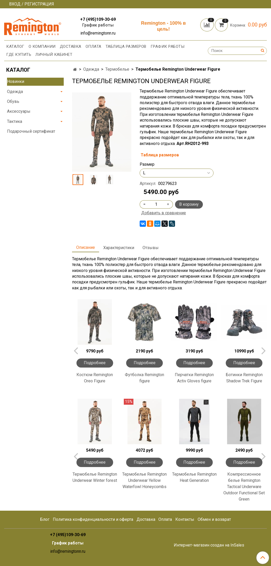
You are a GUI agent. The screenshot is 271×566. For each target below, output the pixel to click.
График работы (98, 25)
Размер (147, 164)
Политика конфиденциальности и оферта (93, 519)
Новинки (15, 81)
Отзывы (151, 247)
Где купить (18, 54)
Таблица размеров (126, 46)
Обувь (13, 101)
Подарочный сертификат (31, 131)
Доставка (70, 46)
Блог (44, 519)
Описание (85, 247)
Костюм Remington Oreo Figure (94, 377)
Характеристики (118, 247)
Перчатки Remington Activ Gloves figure (194, 377)
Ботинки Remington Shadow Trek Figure (244, 377)
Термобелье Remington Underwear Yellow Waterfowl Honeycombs (144, 480)
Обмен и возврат (214, 519)
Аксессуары (18, 111)
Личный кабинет (53, 54)
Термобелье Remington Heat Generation (194, 477)
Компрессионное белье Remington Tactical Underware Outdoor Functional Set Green (244, 487)
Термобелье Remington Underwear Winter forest (95, 477)
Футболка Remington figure (144, 377)
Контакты (184, 519)
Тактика (14, 121)
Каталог (15, 46)
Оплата (93, 46)
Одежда (91, 69)
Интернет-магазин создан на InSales (209, 545)
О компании (42, 46)
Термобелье (117, 69)
